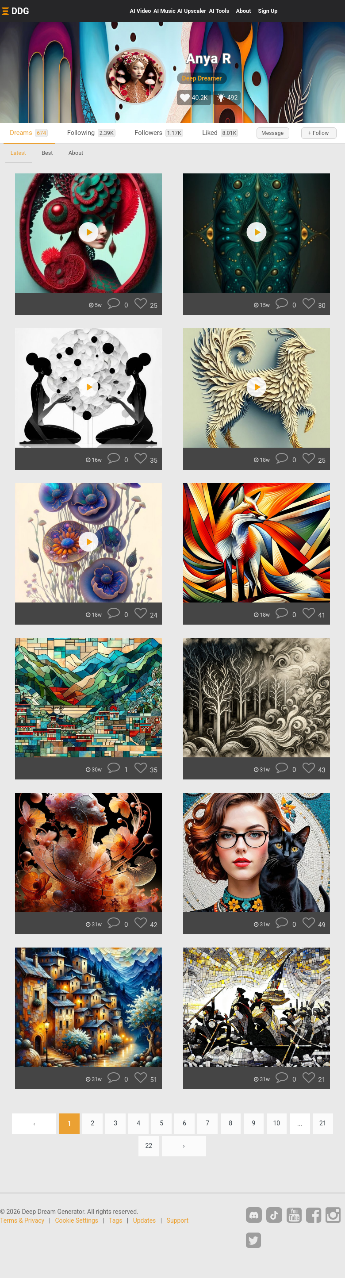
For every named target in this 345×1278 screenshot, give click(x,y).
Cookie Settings (77, 1220)
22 (148, 1146)
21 (323, 1123)
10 (277, 1123)
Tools (219, 11)
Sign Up (267, 11)
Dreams (29, 133)
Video (140, 11)
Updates (144, 1220)
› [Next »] (184, 1146)
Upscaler (191, 11)
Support (177, 1220)
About (243, 11)
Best (47, 153)
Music (164, 11)
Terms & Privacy (22, 1220)
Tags (115, 1220)
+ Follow (318, 133)
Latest (18, 153)
